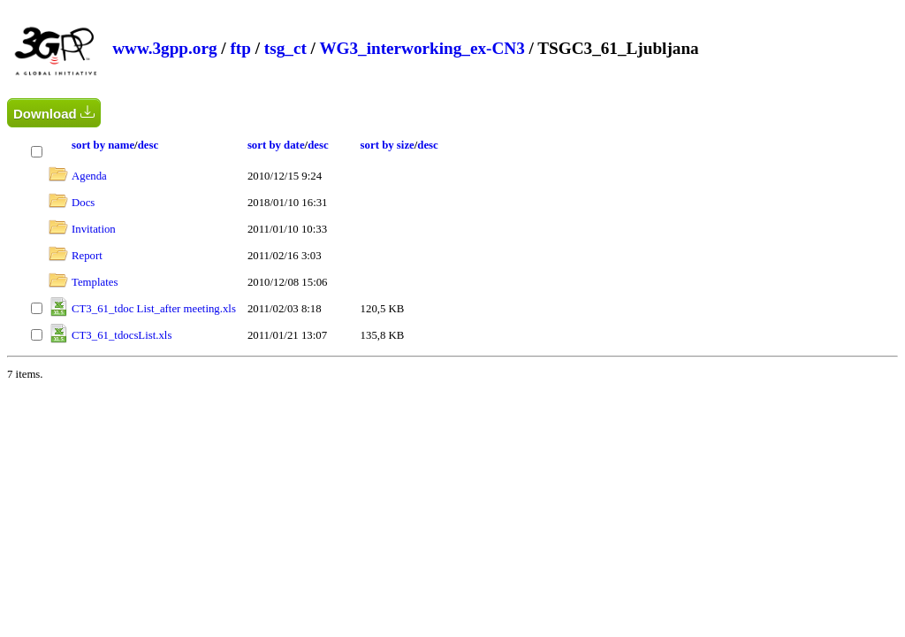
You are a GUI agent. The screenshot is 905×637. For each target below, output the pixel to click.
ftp (240, 48)
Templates (95, 282)
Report (87, 255)
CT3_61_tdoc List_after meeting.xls (154, 309)
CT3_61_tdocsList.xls (121, 335)
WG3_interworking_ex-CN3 (421, 48)
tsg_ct (285, 48)
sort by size (387, 145)
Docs (83, 202)
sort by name (103, 145)
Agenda (89, 176)
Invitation (94, 229)
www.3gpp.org (164, 48)
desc (148, 145)
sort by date (276, 145)
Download (54, 112)
